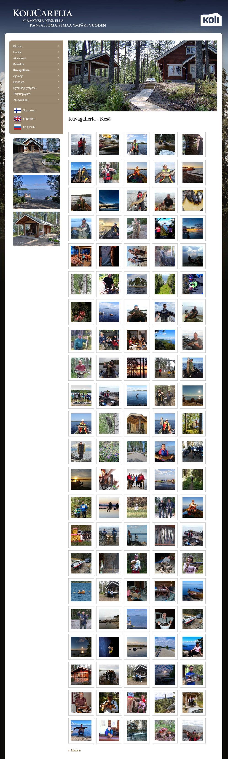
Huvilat (36, 52)
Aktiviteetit (36, 58)
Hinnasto (36, 82)
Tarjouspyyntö (36, 94)
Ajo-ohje (36, 76)
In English (29, 118)
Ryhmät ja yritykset (36, 88)
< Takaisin (74, 750)
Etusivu (36, 46)
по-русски (29, 127)
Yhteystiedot (36, 100)
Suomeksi (29, 110)
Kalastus (36, 64)
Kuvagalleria (36, 70)
